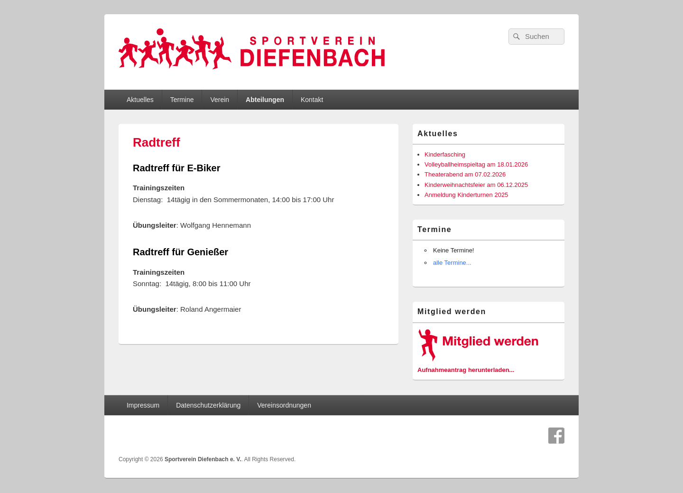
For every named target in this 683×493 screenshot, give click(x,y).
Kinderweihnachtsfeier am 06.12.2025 (476, 184)
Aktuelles (140, 99)
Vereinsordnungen (284, 405)
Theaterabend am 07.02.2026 (465, 174)
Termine (182, 99)
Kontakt (312, 99)
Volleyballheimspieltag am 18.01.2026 (476, 164)
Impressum (143, 405)
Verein (219, 99)
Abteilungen (265, 99)
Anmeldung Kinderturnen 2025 (466, 194)
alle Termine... (452, 262)
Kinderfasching (445, 154)
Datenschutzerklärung (208, 405)
